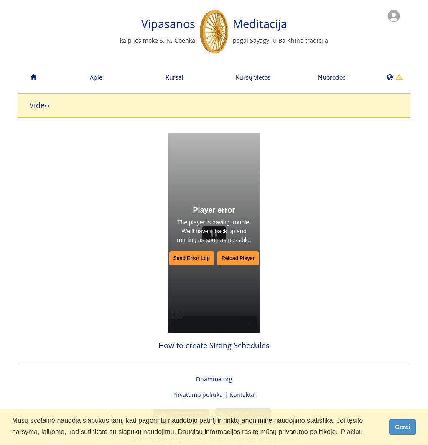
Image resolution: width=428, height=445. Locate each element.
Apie (96, 77)
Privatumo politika (197, 395)
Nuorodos (332, 77)
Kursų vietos (253, 77)
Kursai (174, 77)
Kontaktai (242, 395)
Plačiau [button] (351, 431)
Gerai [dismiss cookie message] (402, 427)
